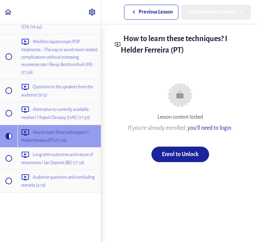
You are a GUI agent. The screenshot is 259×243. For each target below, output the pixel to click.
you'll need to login (209, 127)
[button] (8, 12)
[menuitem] (92, 12)
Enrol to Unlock (180, 154)
